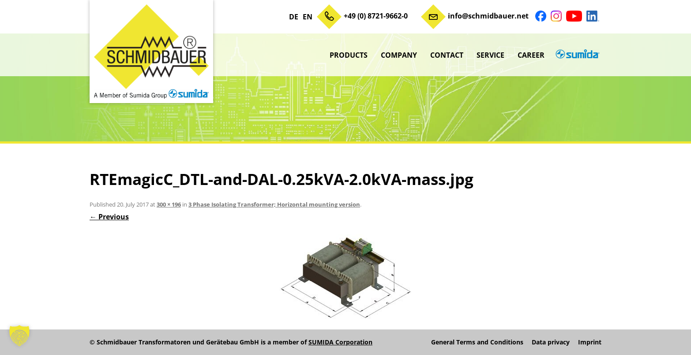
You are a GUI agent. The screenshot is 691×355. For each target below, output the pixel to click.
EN (307, 16)
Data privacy (551, 342)
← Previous (109, 217)
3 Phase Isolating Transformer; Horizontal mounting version (274, 204)
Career (531, 55)
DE (293, 16)
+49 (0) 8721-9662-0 (376, 16)
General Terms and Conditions (477, 342)
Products (349, 55)
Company (399, 55)
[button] (19, 335)
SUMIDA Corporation (340, 342)
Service (490, 55)
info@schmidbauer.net (488, 16)
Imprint (589, 342)
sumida (576, 55)
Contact (446, 55)
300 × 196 (169, 204)
